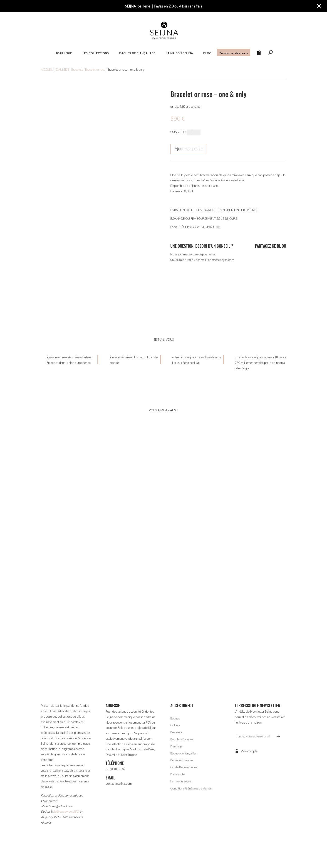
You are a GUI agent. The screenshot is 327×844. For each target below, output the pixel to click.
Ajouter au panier (189, 149)
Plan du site (177, 774)
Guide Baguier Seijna (183, 767)
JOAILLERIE (63, 53)
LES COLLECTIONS (95, 53)
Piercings (176, 746)
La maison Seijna (180, 781)
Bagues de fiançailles (183, 753)
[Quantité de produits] (194, 132)
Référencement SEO (66, 811)
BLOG (207, 53)
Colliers (175, 725)
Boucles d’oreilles (181, 739)
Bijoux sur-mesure (181, 760)
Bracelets (176, 732)
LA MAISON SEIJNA (179, 53)
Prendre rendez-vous (233, 53)
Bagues (175, 718)
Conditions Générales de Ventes (190, 788)
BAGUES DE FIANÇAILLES (137, 53)
